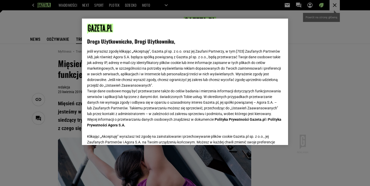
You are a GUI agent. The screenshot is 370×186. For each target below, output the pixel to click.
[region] (185, 82)
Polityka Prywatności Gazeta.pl (240, 119)
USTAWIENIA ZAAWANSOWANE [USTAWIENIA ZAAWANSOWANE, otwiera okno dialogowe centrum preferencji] (121, 135)
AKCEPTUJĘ (265, 135)
